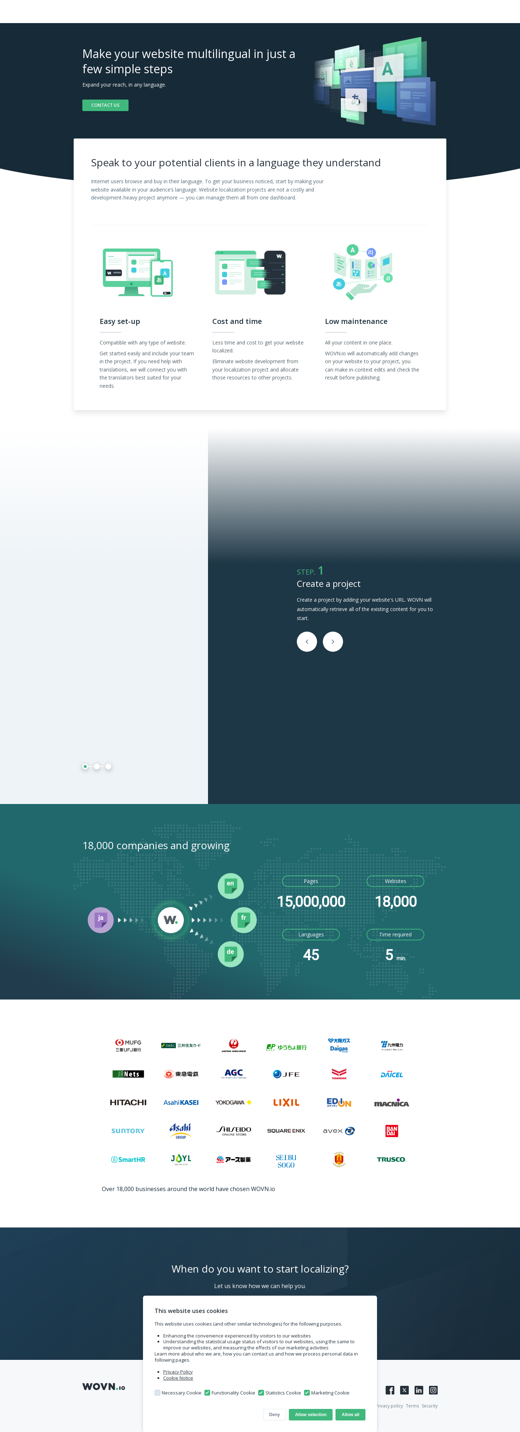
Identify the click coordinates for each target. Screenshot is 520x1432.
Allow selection (310, 1414)
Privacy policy (389, 1406)
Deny (274, 1414)
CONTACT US (105, 105)
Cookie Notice (178, 1378)
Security (430, 1406)
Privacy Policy (178, 1372)
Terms (412, 1406)
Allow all (350, 1414)
